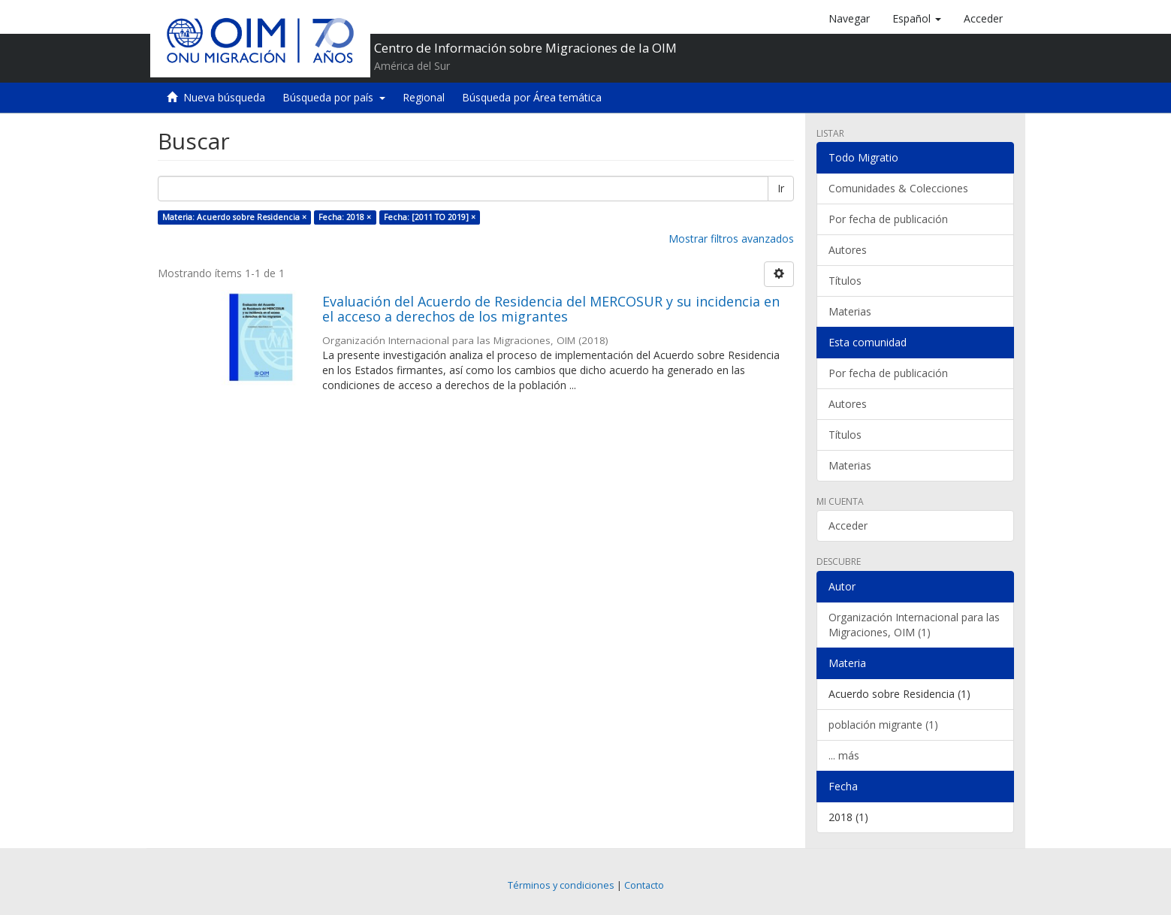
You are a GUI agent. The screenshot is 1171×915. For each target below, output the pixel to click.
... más (843, 755)
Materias (849, 311)
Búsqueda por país (333, 97)
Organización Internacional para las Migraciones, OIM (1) (914, 624)
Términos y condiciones (561, 885)
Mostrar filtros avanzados (731, 238)
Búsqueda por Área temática (532, 97)
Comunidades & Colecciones (898, 188)
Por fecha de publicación (888, 219)
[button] (916, 19)
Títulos (845, 280)
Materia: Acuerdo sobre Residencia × (234, 217)
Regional (424, 97)
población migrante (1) (883, 724)
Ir (780, 188)
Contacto (644, 885)
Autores (847, 250)
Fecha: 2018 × (344, 217)
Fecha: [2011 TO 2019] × (429, 217)
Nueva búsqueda (224, 97)
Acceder (848, 525)
